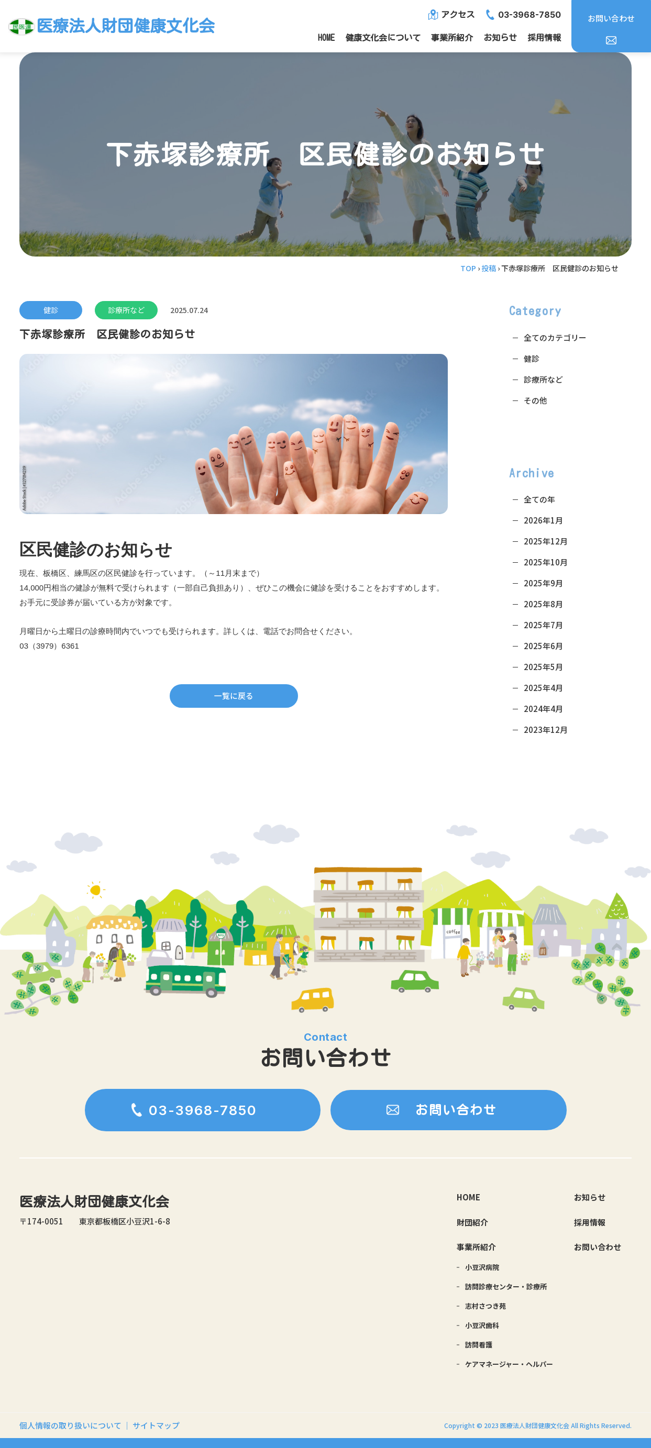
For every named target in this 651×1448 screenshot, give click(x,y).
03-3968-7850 (529, 14)
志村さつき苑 (485, 1306)
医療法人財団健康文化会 (94, 1203)
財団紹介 (472, 1222)
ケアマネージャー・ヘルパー (509, 1364)
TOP (468, 268)
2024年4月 (543, 708)
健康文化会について (383, 38)
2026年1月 (543, 520)
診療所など (126, 310)
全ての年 (539, 499)
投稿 (488, 268)
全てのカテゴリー (555, 337)
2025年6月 (543, 645)
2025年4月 (543, 687)
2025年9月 (543, 582)
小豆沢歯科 (482, 1325)
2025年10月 (546, 561)
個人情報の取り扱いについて (71, 1425)
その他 (535, 400)
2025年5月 (543, 666)
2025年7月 (543, 624)
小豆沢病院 (482, 1267)
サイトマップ (156, 1425)
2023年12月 (546, 729)
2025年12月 (546, 541)
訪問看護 (478, 1345)
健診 (50, 310)
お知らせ (500, 38)
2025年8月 (543, 603)
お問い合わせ (611, 18)
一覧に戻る (233, 695)
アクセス (458, 14)
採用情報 (544, 38)
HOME (326, 38)
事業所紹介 (452, 38)
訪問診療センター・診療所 (506, 1286)
